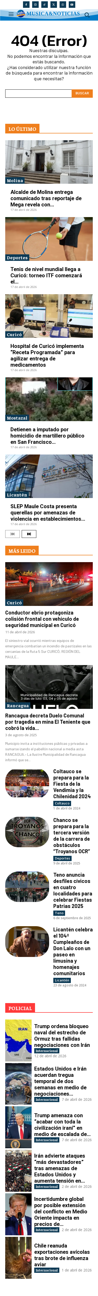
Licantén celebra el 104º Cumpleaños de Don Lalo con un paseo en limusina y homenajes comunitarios (73, 951)
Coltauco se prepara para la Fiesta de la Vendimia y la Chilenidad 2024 (72, 783)
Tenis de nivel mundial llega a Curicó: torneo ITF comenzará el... (46, 275)
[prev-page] (12, 534)
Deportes (17, 257)
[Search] (82, 93)
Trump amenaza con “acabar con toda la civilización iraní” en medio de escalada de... (62, 1124)
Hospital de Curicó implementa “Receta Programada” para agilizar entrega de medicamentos (47, 355)
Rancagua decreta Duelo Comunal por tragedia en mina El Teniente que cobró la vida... (47, 721)
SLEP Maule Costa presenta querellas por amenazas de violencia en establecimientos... (47, 512)
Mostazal (17, 418)
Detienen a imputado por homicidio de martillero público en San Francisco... (47, 435)
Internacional (47, 1050)
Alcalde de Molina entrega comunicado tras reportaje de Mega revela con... (46, 198)
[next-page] (29, 534)
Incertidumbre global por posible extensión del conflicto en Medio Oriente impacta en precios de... (60, 1211)
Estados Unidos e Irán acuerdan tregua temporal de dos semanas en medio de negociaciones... (60, 1081)
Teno (59, 913)
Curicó (14, 334)
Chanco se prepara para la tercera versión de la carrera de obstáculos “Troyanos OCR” (71, 835)
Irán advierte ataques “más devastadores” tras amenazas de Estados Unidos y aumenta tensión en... (59, 1168)
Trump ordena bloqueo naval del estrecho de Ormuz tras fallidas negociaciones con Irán (62, 1035)
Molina (15, 180)
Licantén (17, 494)
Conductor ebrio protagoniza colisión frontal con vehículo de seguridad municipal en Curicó (42, 618)
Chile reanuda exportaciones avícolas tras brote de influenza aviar (62, 1255)
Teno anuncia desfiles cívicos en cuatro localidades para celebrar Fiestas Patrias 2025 (72, 890)
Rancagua (18, 705)
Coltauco (62, 803)
